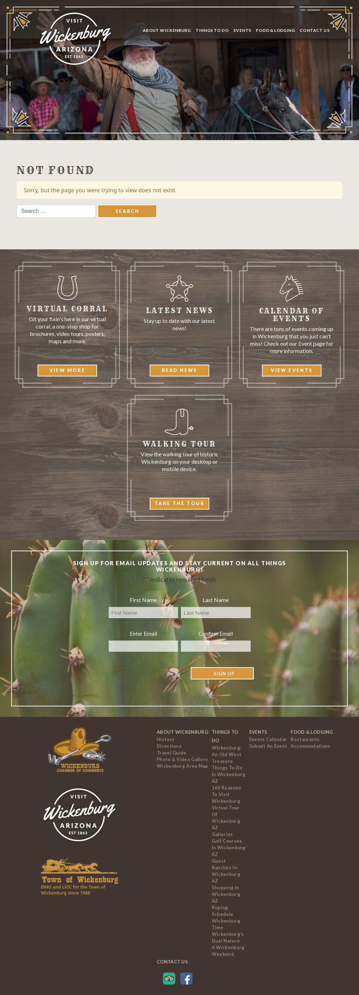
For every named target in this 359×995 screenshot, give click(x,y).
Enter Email (143, 633)
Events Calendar (268, 739)
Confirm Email (215, 633)
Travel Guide (172, 752)
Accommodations (310, 746)
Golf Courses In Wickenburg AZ (229, 847)
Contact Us (315, 30)
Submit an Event (268, 746)
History (165, 739)
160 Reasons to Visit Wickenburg (226, 794)
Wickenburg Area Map (182, 766)
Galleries (222, 834)
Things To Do (212, 30)
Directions (169, 746)
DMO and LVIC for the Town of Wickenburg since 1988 (73, 890)
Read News (179, 370)
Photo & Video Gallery (182, 759)
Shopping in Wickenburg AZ (226, 894)
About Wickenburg (167, 30)
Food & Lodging (275, 30)
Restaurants (305, 739)
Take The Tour (179, 503)
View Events (291, 370)
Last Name (216, 599)
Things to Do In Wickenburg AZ (229, 774)
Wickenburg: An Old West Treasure (226, 754)
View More (67, 370)
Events (242, 30)
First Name (143, 599)
